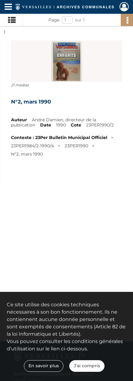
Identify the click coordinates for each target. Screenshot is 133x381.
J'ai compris (87, 365)
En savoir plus (43, 365)
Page (53, 20)
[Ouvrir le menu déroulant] (8, 7)
